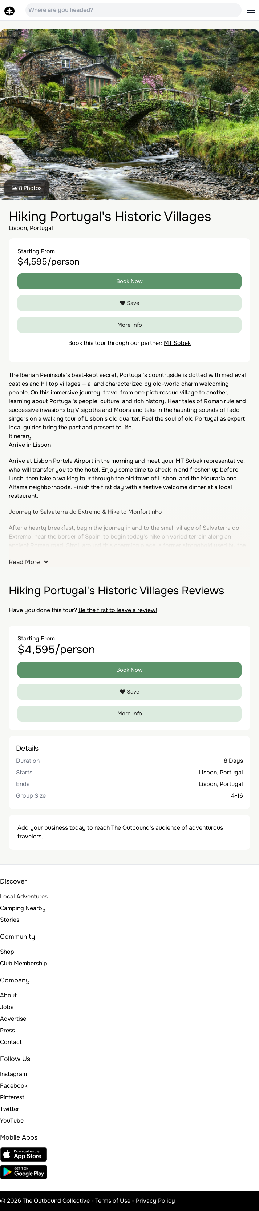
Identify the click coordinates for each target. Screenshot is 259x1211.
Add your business (42, 827)
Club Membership (23, 963)
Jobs (6, 1007)
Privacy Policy (155, 1200)
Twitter (9, 1109)
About (8, 995)
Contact (11, 1042)
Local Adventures (24, 896)
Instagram (13, 1074)
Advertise (13, 1019)
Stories (9, 920)
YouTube (12, 1120)
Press (7, 1030)
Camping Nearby (23, 908)
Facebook (13, 1085)
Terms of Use (112, 1200)
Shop (7, 952)
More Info (129, 325)
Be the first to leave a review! (117, 610)
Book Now (129, 281)
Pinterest (12, 1097)
